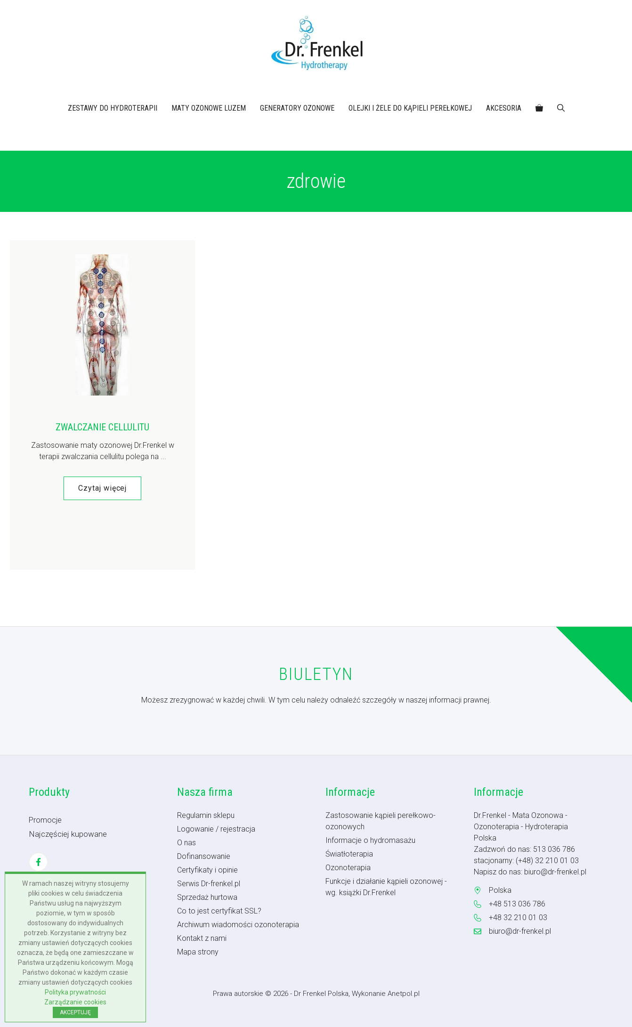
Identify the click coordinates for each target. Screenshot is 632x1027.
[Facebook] (38, 862)
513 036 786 (554, 849)
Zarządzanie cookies (75, 1002)
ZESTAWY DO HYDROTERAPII (112, 108)
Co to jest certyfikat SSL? (219, 910)
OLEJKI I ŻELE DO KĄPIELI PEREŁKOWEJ (410, 108)
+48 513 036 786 (517, 903)
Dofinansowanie (203, 856)
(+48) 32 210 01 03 (547, 860)
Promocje (45, 820)
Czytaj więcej (102, 488)
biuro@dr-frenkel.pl (555, 871)
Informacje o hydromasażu (370, 840)
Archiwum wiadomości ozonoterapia (238, 924)
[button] (561, 108)
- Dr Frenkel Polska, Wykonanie (339, 993)
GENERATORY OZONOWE (297, 108)
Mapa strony (198, 951)
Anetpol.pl (404, 993)
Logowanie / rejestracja (216, 829)
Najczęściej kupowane (68, 834)
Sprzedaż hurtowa (207, 897)
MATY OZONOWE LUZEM (208, 108)
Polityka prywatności (75, 992)
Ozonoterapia (348, 867)
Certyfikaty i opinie (207, 869)
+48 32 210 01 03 (518, 917)
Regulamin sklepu (206, 815)
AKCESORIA (503, 108)
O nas (186, 842)
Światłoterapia (349, 853)
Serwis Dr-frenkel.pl (208, 883)
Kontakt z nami (202, 938)
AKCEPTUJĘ (75, 1012)
